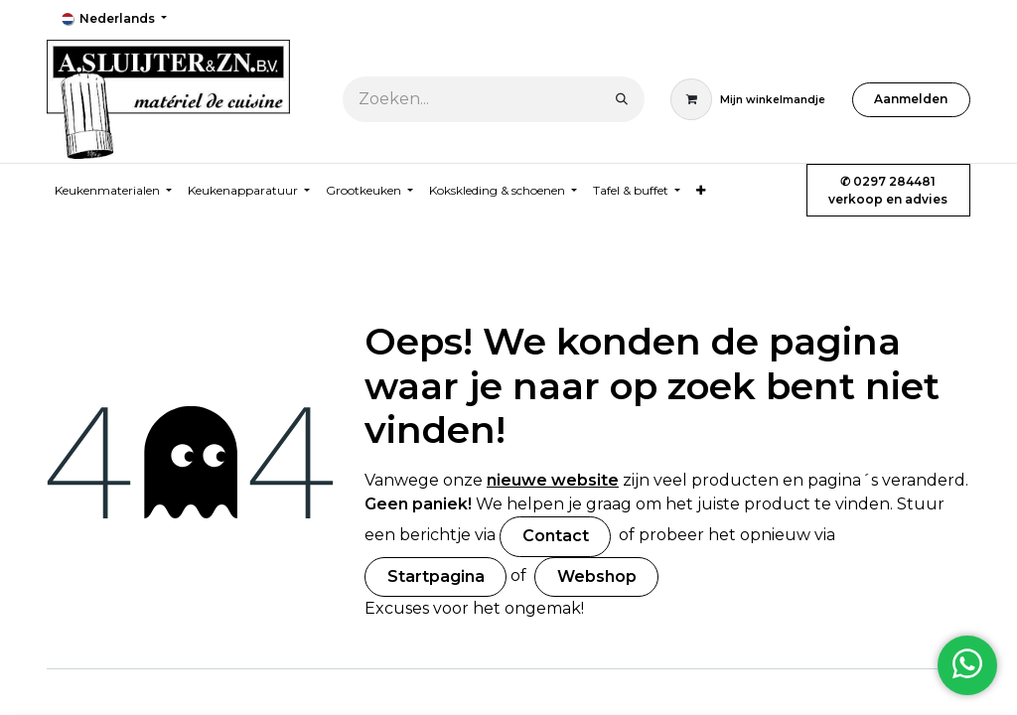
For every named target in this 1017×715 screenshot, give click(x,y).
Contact (555, 535)
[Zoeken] (622, 99)
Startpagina (436, 576)
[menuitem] (700, 191)
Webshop (597, 576)
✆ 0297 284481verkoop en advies (887, 190)
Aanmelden (910, 98)
